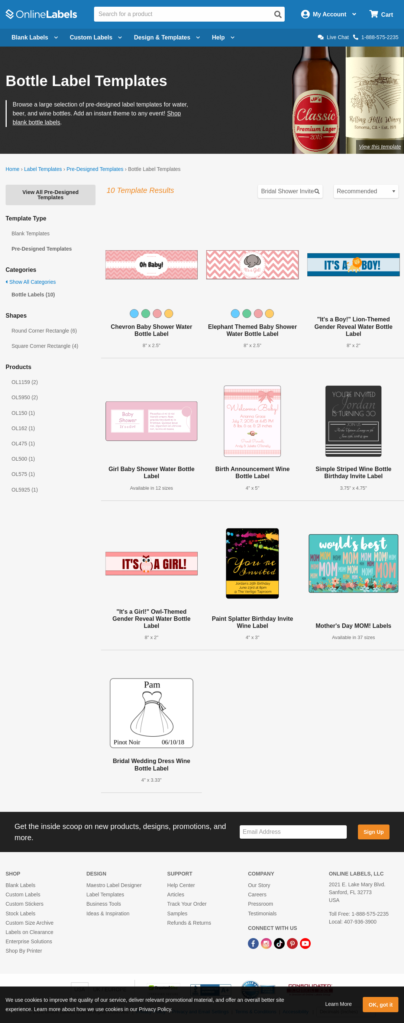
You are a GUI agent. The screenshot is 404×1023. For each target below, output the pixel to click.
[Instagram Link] (267, 943)
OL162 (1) (23, 428)
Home (12, 169)
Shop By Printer (24, 951)
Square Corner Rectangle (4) (45, 346)
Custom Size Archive (30, 923)
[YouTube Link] (305, 943)
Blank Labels (20, 885)
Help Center (181, 885)
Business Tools (103, 904)
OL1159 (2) (25, 382)
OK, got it (381, 1005)
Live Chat (333, 37)
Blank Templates (30, 233)
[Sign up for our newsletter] (293, 832)
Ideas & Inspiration (107, 913)
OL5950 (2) (25, 397)
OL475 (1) (23, 444)
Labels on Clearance (29, 932)
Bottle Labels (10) (33, 295)
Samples (177, 913)
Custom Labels (23, 894)
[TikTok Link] (280, 943)
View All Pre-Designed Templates (50, 194)
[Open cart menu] (381, 14)
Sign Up (373, 832)
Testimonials (262, 913)
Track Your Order (187, 904)
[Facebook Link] (254, 943)
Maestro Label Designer (114, 885)
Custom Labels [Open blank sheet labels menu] (96, 37)
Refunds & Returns (189, 923)
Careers (257, 894)
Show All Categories (31, 282)
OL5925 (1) (25, 490)
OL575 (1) (23, 474)
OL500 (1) (23, 459)
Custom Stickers (24, 904)
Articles (175, 894)
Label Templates (43, 169)
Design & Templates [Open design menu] (167, 37)
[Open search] (278, 14)
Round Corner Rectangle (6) (44, 331)
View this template (380, 147)
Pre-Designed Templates (95, 169)
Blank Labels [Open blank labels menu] (35, 37)
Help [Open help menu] (223, 37)
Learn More (338, 1004)
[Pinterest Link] (293, 943)
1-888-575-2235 (375, 37)
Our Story (259, 885)
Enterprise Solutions (29, 941)
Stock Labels (20, 913)
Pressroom (260, 904)
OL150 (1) (23, 413)
